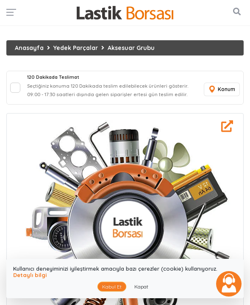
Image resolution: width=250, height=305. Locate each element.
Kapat (141, 286)
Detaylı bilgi (30, 275)
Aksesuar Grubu (131, 48)
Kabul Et (112, 286)
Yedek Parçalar (75, 48)
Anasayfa (29, 48)
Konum (221, 90)
